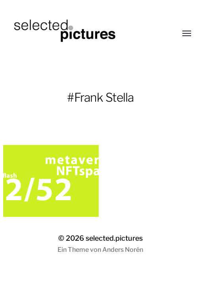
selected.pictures (114, 238)
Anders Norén (122, 249)
